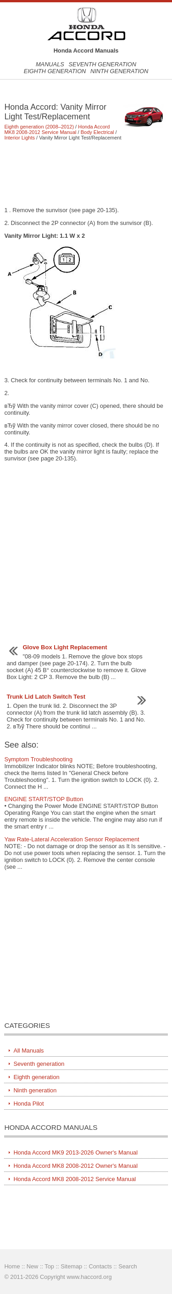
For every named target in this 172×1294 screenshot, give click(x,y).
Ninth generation (119, 71)
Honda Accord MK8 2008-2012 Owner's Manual (75, 1165)
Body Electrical (97, 132)
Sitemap (71, 1266)
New (33, 1266)
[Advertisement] (85, 173)
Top (49, 1266)
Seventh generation (102, 64)
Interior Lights (19, 137)
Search (127, 1266)
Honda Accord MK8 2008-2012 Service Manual (57, 129)
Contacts (100, 1266)
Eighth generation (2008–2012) (39, 126)
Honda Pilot (28, 1103)
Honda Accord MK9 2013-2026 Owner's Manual (75, 1152)
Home (12, 1266)
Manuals (50, 64)
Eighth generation (55, 71)
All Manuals (28, 1050)
